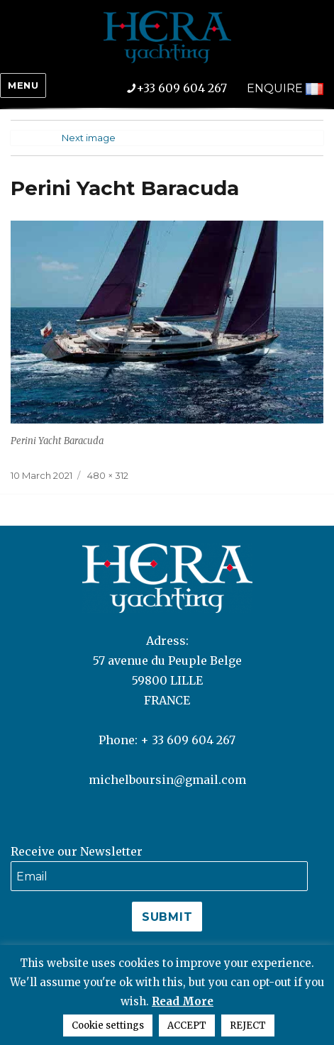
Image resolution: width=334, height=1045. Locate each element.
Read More (182, 1001)
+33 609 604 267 (187, 88)
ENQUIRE (275, 88)
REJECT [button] (248, 1025)
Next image (89, 137)
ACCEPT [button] (186, 1025)
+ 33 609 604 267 (187, 740)
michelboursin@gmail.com (167, 780)
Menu (23, 85)
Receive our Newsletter (77, 851)
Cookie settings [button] (108, 1025)
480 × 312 (107, 475)
